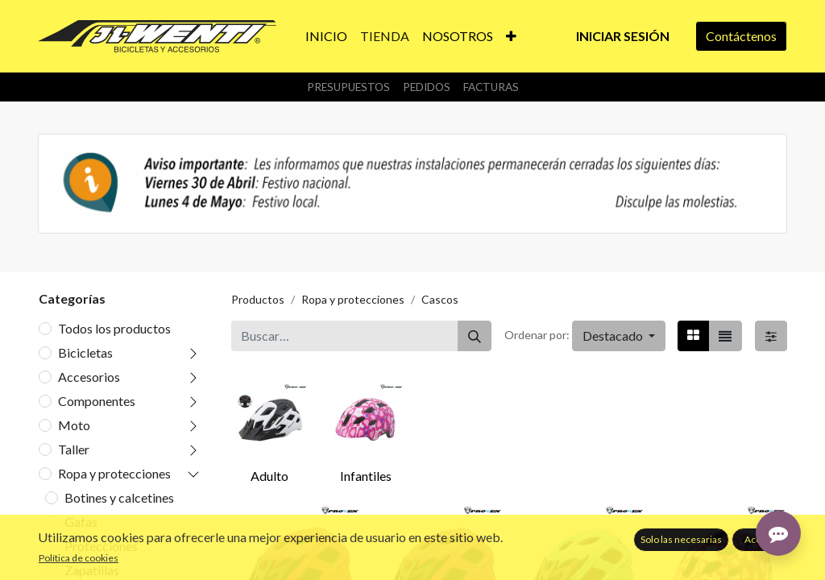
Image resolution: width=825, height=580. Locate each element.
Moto (74, 425)
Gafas (80, 521)
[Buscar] (474, 336)
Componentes (96, 400)
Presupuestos (348, 87)
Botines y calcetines (119, 497)
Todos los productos (114, 328)
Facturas (491, 87)
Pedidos (426, 87)
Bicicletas (85, 352)
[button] (511, 36)
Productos (257, 299)
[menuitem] (326, 36)
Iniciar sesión (623, 36)
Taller (73, 449)
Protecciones (101, 545)
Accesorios (89, 376)
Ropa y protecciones (114, 473)
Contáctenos (741, 36)
